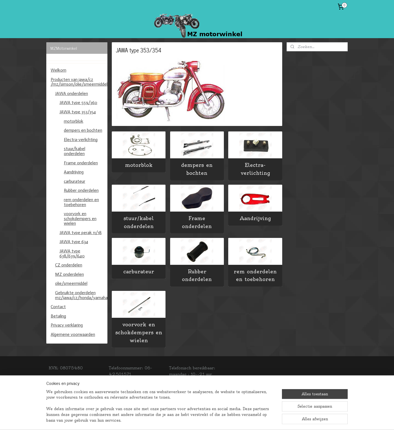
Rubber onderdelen (197, 275)
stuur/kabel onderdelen (139, 222)
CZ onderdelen (68, 265)
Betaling (58, 316)
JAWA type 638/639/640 (72, 253)
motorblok (139, 165)
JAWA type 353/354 (77, 111)
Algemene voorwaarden (73, 334)
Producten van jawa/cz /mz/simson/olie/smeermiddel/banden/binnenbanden (79, 82)
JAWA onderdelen (71, 93)
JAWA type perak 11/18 (80, 232)
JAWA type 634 (73, 241)
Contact (58, 306)
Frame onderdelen (197, 222)
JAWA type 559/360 (78, 102)
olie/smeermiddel (71, 283)
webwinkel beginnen (215, 420)
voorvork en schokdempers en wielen (138, 332)
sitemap (179, 420)
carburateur (138, 271)
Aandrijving (255, 218)
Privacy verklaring (67, 325)
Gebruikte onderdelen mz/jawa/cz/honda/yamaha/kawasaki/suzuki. (81, 295)
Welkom (58, 70)
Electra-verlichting (255, 169)
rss (192, 420)
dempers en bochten (197, 169)
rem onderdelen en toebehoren (255, 275)
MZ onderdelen (69, 274)
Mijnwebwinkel (266, 420)
